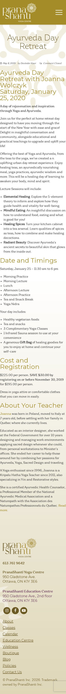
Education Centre (18, 640)
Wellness (10, 647)
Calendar (10, 634)
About (8, 621)
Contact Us (12, 672)
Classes (9, 628)
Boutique (11, 653)
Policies (9, 666)
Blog (7, 659)
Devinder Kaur (28, 63)
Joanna (5, 414)
